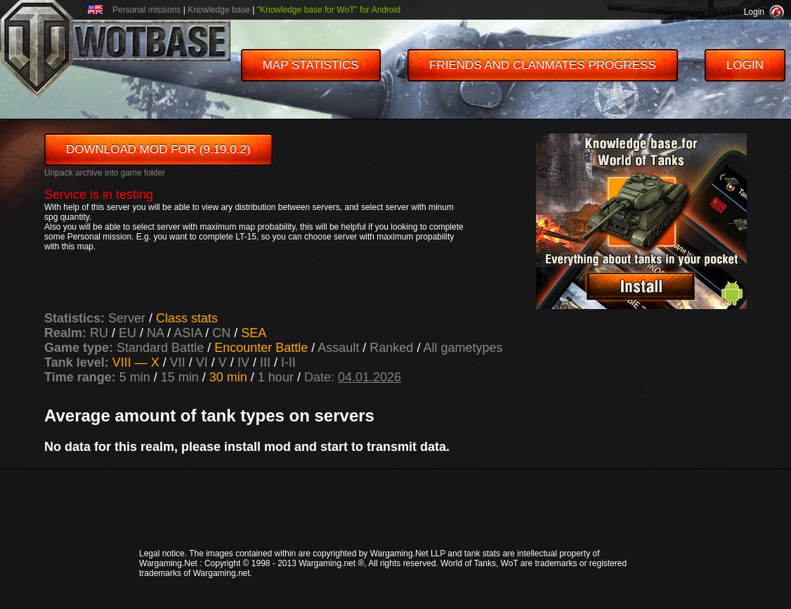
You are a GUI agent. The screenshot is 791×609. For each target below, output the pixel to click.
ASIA (188, 333)
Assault (340, 348)
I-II (288, 362)
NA (155, 333)
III (267, 362)
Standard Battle (162, 348)
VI (203, 362)
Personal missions (146, 10)
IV (245, 362)
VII (179, 362)
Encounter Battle (262, 348)
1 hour (276, 377)
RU (99, 333)
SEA (253, 333)
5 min (134, 377)
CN (221, 333)
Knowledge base (219, 10)
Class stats (187, 318)
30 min (228, 377)
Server (128, 318)
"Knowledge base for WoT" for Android (328, 10)
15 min (180, 377)
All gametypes (462, 348)
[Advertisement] (395, 507)
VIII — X (137, 362)
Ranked (393, 348)
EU (127, 333)
